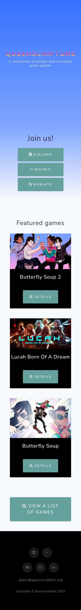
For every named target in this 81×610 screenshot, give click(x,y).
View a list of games (40, 509)
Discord (40, 155)
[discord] (34, 553)
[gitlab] (54, 568)
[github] (41, 568)
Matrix (40, 169)
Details (40, 297)
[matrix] (47, 553)
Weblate (41, 184)
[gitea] (27, 568)
